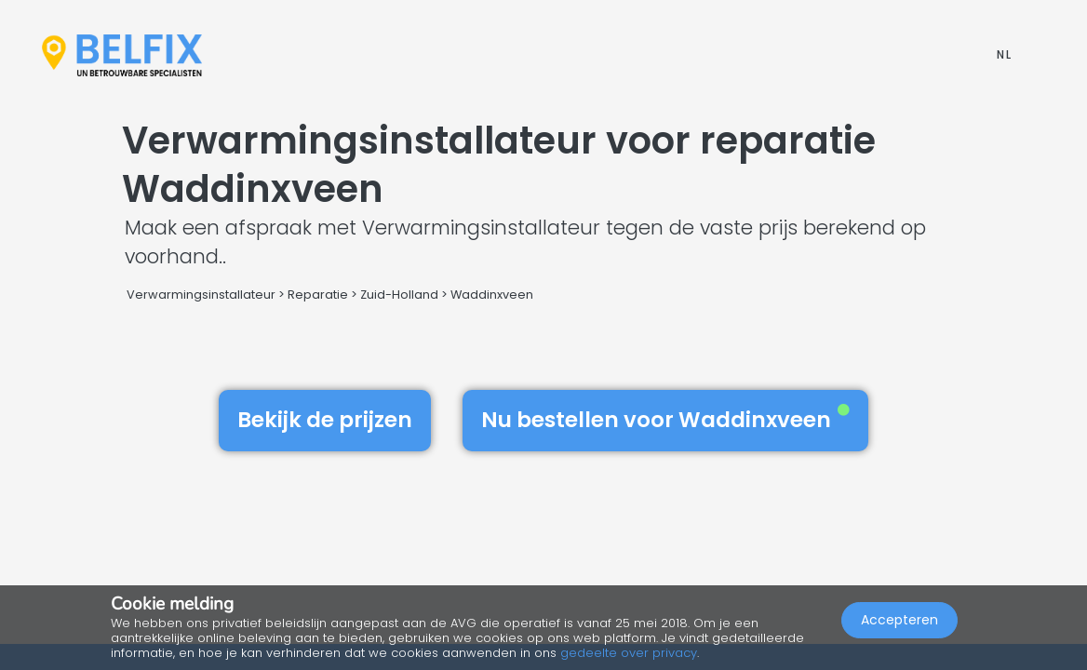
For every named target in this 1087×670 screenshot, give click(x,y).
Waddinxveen (491, 294)
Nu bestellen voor (665, 420)
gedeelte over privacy (628, 653)
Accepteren (899, 619)
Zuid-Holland (399, 294)
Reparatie (318, 294)
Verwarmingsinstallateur (201, 294)
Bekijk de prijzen (324, 420)
